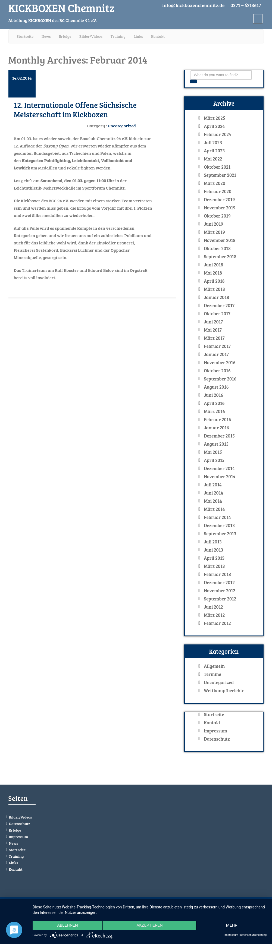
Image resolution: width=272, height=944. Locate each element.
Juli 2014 (213, 484)
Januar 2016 (216, 427)
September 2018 (220, 256)
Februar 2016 (217, 419)
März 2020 (214, 183)
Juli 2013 (213, 542)
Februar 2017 (217, 346)
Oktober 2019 (217, 216)
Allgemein (214, 666)
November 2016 (219, 362)
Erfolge (65, 36)
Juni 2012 (213, 607)
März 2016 (214, 411)
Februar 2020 (217, 191)
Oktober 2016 (217, 370)
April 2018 (214, 281)
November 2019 (219, 207)
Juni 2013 (213, 550)
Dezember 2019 (219, 199)
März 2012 (214, 615)
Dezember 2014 (219, 468)
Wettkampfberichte (224, 690)
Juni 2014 (213, 493)
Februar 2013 (217, 574)
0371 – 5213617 (245, 5)
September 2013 (220, 533)
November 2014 (219, 476)
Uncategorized (122, 125)
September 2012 (220, 599)
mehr (231, 925)
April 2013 (214, 558)
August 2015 (216, 444)
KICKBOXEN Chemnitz (61, 7)
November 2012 (219, 590)
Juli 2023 (213, 142)
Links (138, 36)
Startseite (25, 36)
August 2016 (216, 387)
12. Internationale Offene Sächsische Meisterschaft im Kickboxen (75, 109)
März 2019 (214, 232)
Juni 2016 (213, 395)
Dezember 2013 (219, 525)
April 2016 (214, 403)
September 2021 (220, 175)
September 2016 (220, 379)
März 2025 (214, 118)
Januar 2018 (216, 297)
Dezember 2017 (219, 305)
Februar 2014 (217, 517)
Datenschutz (217, 739)
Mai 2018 (213, 273)
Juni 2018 (213, 265)
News (46, 36)
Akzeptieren (149, 925)
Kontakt (158, 36)
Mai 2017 (213, 330)
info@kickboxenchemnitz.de (193, 5)
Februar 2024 (217, 134)
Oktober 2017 (217, 313)
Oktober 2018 (217, 248)
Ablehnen (67, 925)
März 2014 (214, 509)
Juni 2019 (213, 224)
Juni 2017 (213, 322)
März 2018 (214, 289)
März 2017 (214, 338)
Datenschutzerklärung (253, 934)
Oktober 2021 (217, 167)
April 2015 (214, 460)
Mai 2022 (213, 159)
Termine (212, 674)
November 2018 (219, 240)
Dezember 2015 (219, 436)
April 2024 (214, 126)
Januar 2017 (216, 354)
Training (118, 36)
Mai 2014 (213, 501)
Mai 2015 (213, 452)
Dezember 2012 (219, 582)
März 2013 (214, 566)
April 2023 (214, 150)
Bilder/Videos (90, 36)
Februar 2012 (217, 623)
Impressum (215, 731)
